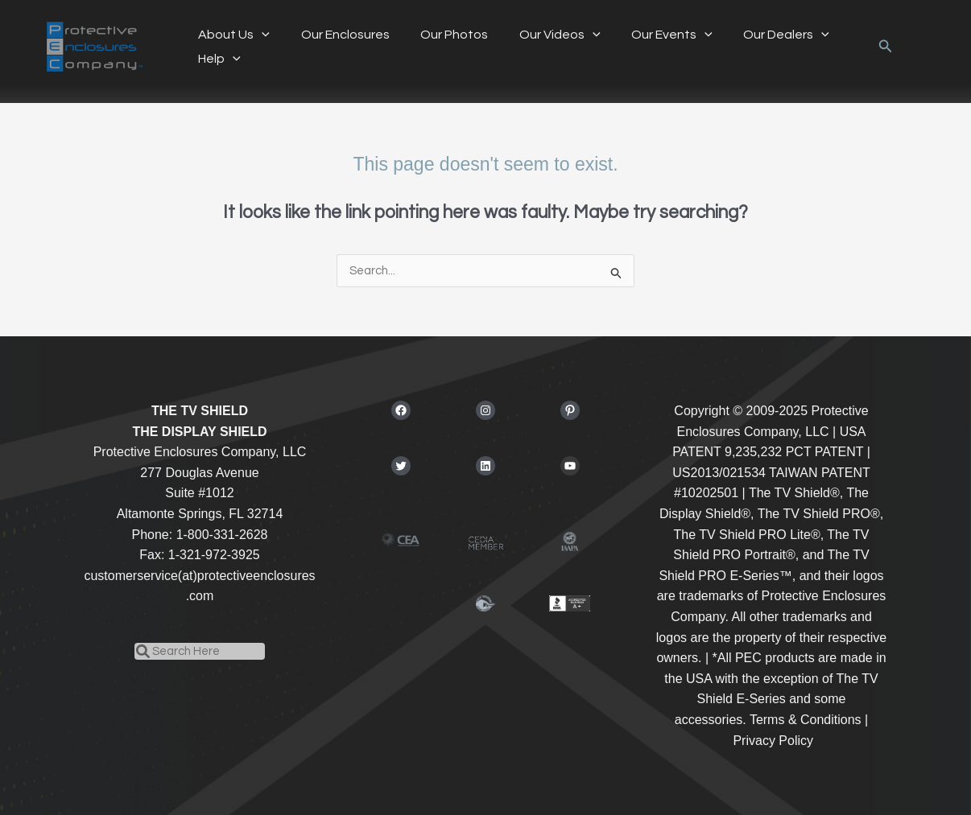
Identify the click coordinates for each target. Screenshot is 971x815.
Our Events (647, 35)
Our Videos (541, 35)
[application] (259, 35)
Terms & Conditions (806, 720)
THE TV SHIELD (199, 411)
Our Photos (441, 34)
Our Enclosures (337, 34)
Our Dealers (757, 35)
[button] (885, 46)
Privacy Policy (773, 740)
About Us (231, 35)
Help (217, 59)
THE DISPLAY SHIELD (199, 431)
